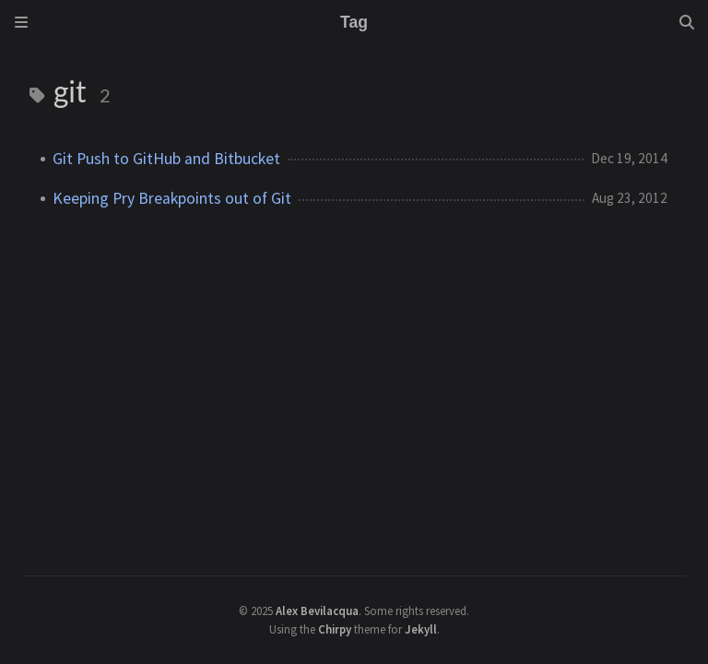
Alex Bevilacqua (317, 610)
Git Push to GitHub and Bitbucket (166, 158)
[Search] (687, 22)
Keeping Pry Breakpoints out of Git (172, 198)
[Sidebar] (21, 22)
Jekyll (421, 629)
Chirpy (334, 629)
